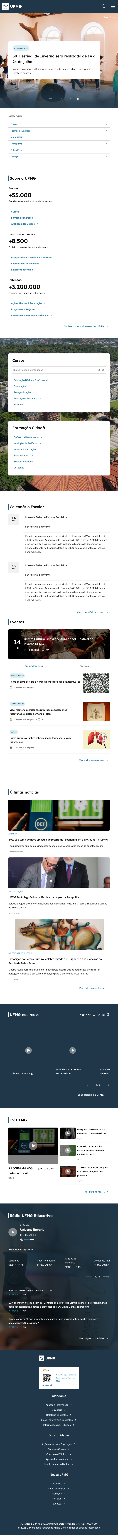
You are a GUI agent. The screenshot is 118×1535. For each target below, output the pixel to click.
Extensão (21, 404)
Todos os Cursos (57, 1449)
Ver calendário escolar (93, 612)
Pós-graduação (24, 392)
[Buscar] (98, 370)
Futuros (84, 666)
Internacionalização (27, 449)
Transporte (59, 143)
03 (60, 98)
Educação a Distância (28, 398)
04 (70, 98)
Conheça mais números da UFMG (86, 326)
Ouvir (13, 1294)
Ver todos (21, 467)
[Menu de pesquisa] (104, 7)
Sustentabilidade (25, 461)
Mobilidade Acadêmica (56, 1464)
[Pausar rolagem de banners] (78, 98)
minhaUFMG (59, 137)
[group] (28, 1050)
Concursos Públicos (57, 1454)
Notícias (56, 1498)
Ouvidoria (57, 1409)
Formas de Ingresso (59, 130)
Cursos (59, 124)
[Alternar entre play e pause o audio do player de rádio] (12, 1232)
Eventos (57, 1503)
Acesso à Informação (56, 1404)
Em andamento (34, 666)
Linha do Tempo (56, 1488)
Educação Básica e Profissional (33, 380)
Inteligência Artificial (28, 443)
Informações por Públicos (57, 1425)
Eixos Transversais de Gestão (57, 1420)
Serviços (59, 156)
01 (41, 98)
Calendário (59, 150)
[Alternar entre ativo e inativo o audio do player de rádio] (21, 1239)
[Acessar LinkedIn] (108, 1015)
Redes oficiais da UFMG (92, 1094)
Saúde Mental (23, 455)
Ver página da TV (96, 1191)
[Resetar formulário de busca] (103, 370)
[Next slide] (106, 1085)
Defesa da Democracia (28, 437)
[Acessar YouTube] (103, 1015)
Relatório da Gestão (57, 1414)
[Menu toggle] (113, 7)
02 (50, 98)
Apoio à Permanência (56, 1459)
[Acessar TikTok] (98, 1015)
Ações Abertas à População (57, 1444)
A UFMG (57, 1483)
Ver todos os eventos (94, 760)
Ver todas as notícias (94, 988)
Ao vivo (25, 1225)
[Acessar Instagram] (94, 1015)
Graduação (22, 386)
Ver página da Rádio (94, 1338)
